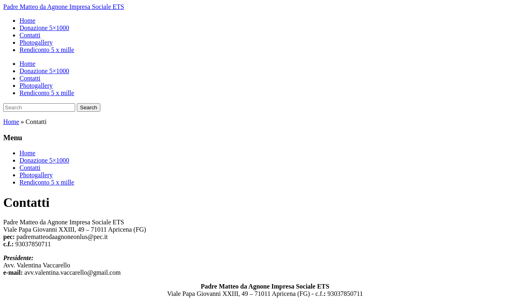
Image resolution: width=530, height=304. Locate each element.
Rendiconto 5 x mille (46, 49)
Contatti (30, 35)
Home (27, 20)
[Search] (39, 107)
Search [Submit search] (88, 107)
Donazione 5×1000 (44, 27)
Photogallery (36, 42)
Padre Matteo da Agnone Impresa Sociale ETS (63, 6)
